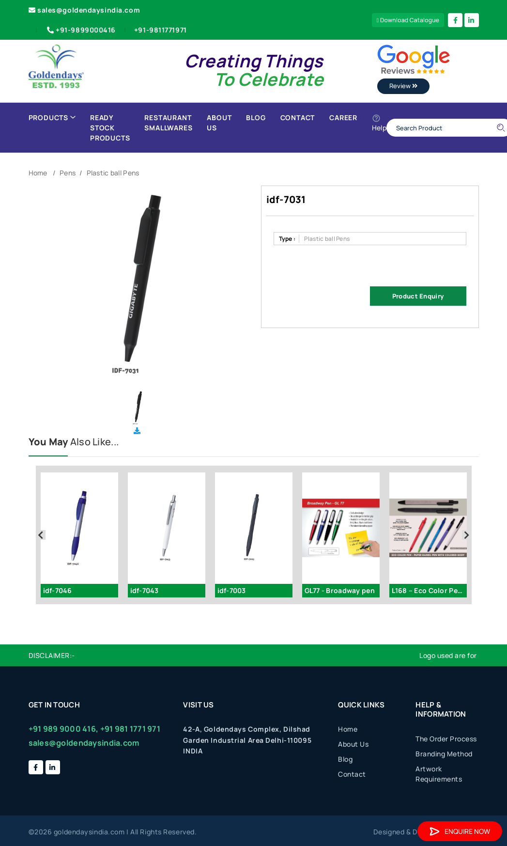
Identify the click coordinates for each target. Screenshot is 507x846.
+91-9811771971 (160, 29)
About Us (219, 122)
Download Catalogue (408, 20)
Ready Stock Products (110, 127)
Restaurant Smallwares (168, 122)
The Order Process (446, 738)
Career (343, 117)
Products (52, 117)
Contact (297, 117)
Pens (68, 172)
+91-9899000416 (80, 29)
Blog (255, 117)
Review (403, 85)
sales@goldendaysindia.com (84, 10)
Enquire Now (460, 831)
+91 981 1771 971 (130, 728)
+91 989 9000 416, (64, 728)
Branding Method (444, 753)
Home (38, 172)
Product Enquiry (418, 296)
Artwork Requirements (438, 773)
